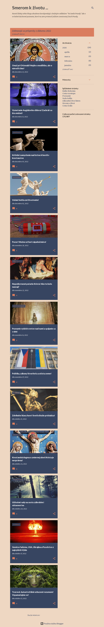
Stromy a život (68, 103)
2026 (64, 48)
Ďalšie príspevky (34, 615)
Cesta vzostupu (68, 93)
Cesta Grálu (67, 106)
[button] (54, 77)
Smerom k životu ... (30, 7)
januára (67, 65)
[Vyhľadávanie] (92, 8)
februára (68, 61)
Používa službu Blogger (52, 623)
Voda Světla (67, 98)
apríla (66, 52)
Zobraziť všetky (18, 34)
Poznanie (66, 96)
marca (67, 56)
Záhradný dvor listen (71, 101)
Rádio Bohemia (68, 91)
